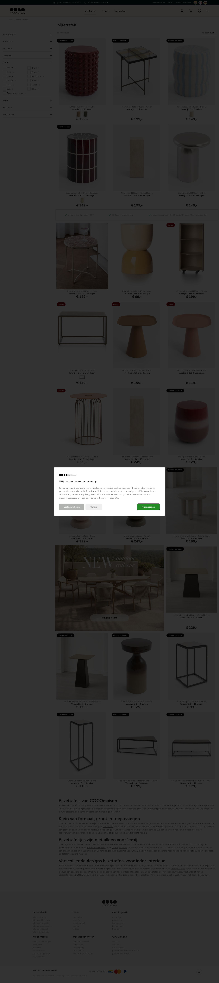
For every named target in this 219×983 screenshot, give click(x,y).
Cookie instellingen (72, 507)
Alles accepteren (148, 507)
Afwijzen (93, 507)
